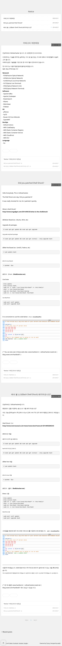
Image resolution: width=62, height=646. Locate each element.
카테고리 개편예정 (9, 18)
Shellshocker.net (19, 274)
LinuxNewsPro (37, 317)
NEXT (35, 620)
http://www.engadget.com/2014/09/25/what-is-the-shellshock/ (25, 212)
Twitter (10, 643)
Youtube (21, 643)
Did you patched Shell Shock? (12, 23)
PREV (26, 620)
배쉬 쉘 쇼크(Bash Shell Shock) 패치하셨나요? (17, 27)
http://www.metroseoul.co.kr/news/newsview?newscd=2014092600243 (28, 426)
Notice (6, 159)
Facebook (15, 643)
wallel (58, 643)
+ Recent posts (7, 632)
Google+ (26, 643)
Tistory (48, 643)
